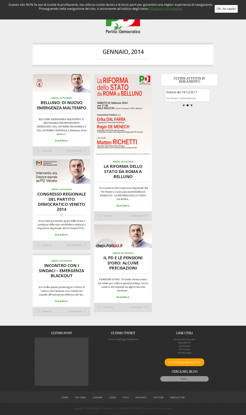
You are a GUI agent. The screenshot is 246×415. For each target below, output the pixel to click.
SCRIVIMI (196, 17)
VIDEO (167, 17)
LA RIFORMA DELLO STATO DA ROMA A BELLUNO (123, 171)
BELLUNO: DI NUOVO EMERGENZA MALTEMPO (61, 105)
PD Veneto (184, 349)
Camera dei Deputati (184, 339)
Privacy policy (166, 408)
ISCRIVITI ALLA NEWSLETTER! (184, 362)
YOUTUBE (158, 397)
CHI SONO (59, 17)
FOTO (180, 17)
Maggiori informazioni (166, 2)
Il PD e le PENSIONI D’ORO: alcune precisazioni (123, 263)
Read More (61, 140)
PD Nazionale (184, 352)
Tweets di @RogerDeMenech (123, 339)
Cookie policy (150, 408)
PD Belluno (184, 346)
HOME (42, 17)
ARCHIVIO (140, 397)
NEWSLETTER (177, 397)
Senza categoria (61, 97)
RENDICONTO (80, 17)
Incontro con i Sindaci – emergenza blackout (61, 270)
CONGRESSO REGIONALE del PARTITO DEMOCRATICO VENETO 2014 (61, 201)
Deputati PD (184, 342)
